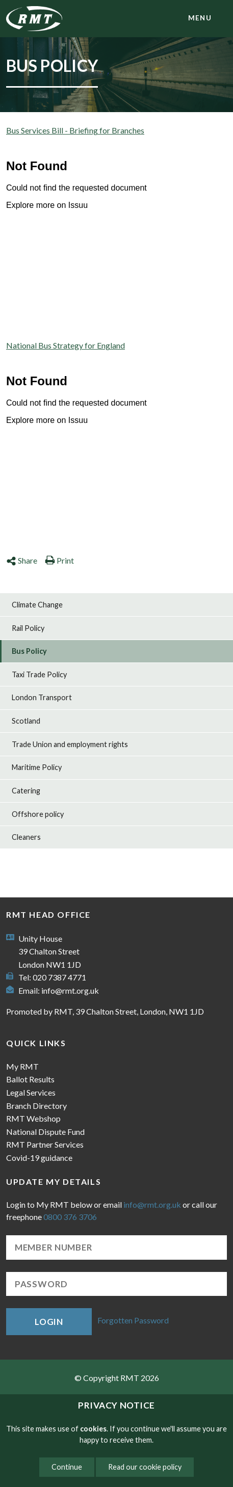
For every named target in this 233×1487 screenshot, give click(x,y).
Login (49, 1321)
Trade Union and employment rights (70, 744)
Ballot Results (30, 1079)
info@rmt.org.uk (70, 990)
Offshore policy (38, 814)
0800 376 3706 (70, 1217)
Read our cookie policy (145, 1467)
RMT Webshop (33, 1118)
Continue (66, 1467)
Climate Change (37, 604)
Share (21, 560)
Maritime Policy (37, 767)
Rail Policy (28, 628)
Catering (26, 790)
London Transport (42, 697)
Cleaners (26, 837)
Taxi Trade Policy (39, 674)
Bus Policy (29, 651)
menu (200, 18)
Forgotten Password (133, 1320)
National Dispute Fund (45, 1131)
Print (59, 560)
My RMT (22, 1066)
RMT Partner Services (45, 1144)
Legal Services (31, 1092)
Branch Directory (36, 1105)
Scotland (26, 720)
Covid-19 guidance (39, 1157)
